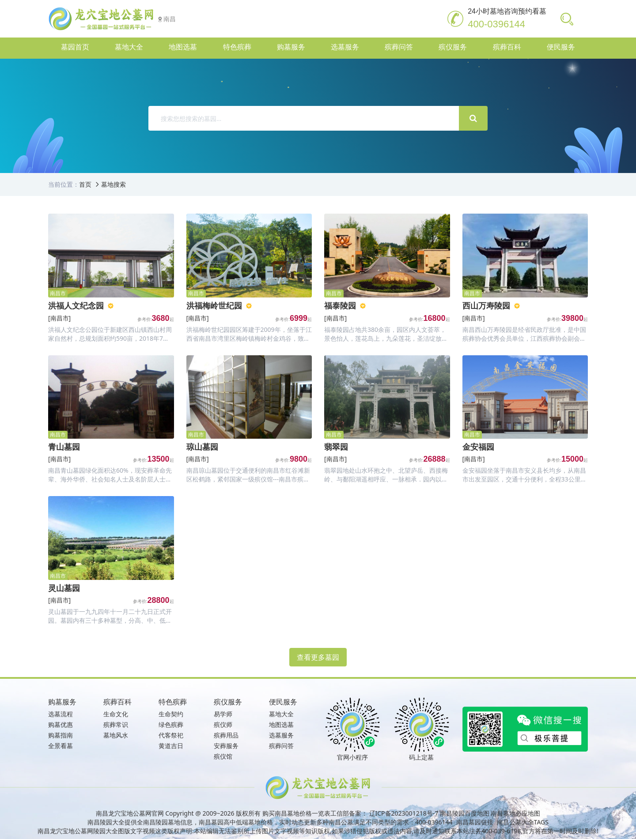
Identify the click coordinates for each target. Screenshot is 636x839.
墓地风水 (115, 735)
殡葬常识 (115, 724)
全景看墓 (60, 745)
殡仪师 (223, 724)
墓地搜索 (113, 184)
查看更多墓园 (318, 657)
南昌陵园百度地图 (464, 813)
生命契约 (171, 714)
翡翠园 (336, 446)
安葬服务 (226, 745)
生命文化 (115, 714)
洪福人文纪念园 (76, 305)
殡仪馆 (223, 756)
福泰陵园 (340, 305)
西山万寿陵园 (486, 305)
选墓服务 (281, 735)
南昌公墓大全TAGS (523, 822)
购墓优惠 (60, 724)
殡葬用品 (226, 735)
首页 (85, 184)
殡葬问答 (281, 745)
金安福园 (478, 446)
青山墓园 (64, 446)
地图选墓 (281, 724)
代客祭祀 (171, 735)
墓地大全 (281, 714)
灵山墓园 (64, 588)
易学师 (223, 714)
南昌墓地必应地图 (515, 813)
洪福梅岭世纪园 (214, 305)
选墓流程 (60, 714)
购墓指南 (60, 735)
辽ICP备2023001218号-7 (404, 813)
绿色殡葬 (171, 724)
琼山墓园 (202, 446)
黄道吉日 (171, 745)
